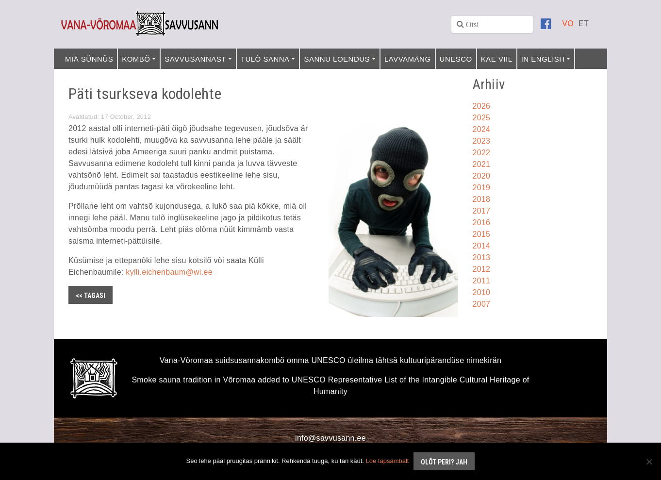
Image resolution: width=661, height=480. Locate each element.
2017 (482, 211)
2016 (482, 222)
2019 (482, 187)
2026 (482, 106)
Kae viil (496, 59)
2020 (482, 176)
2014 (482, 246)
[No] (649, 461)
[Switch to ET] (583, 23)
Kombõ (136, 59)
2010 (482, 292)
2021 (482, 164)
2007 (482, 304)
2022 (482, 153)
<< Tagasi (90, 295)
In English (543, 59)
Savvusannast (195, 59)
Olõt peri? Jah (444, 462)
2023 (482, 141)
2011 (482, 281)
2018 (482, 199)
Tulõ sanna (265, 59)
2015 (482, 234)
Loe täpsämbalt (387, 460)
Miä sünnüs (89, 59)
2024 (482, 129)
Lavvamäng (407, 59)
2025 (482, 118)
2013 (482, 257)
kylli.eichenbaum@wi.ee (169, 272)
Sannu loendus (337, 59)
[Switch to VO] (568, 23)
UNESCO (456, 59)
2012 (482, 269)
